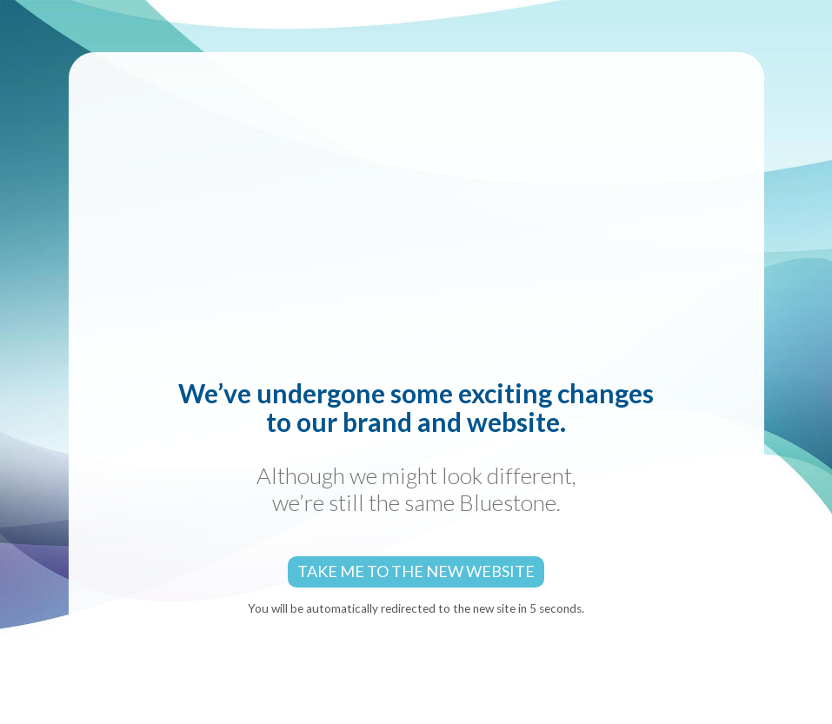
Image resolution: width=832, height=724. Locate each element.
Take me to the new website (416, 571)
